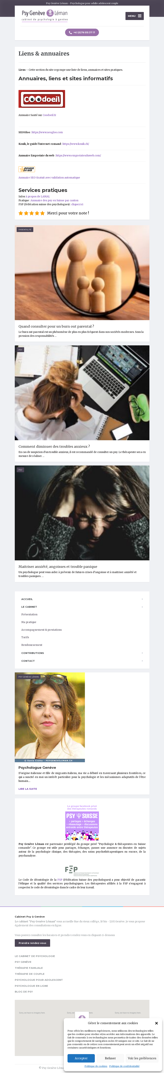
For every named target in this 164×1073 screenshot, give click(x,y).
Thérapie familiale (29, 967)
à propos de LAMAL (38, 196)
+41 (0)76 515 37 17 (82, 33)
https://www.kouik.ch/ (76, 144)
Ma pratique (28, 622)
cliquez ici (77, 204)
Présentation (29, 614)
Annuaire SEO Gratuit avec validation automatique (49, 177)
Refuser (110, 1058)
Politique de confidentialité (124, 1066)
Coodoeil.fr (49, 115)
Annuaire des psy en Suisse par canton (54, 200)
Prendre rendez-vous (32, 943)
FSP (59, 879)
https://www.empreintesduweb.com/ (78, 155)
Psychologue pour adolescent (39, 979)
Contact (28, 660)
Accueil (27, 599)
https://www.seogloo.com (47, 132)
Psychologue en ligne (31, 985)
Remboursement (31, 645)
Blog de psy (24, 991)
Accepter (81, 1058)
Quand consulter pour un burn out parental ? (56, 326)
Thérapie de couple (30, 973)
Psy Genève (23, 961)
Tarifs (25, 637)
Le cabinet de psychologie (35, 956)
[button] (156, 1023)
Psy (20, 350)
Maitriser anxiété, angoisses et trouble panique (58, 566)
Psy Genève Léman (29, 677)
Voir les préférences (142, 1058)
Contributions (32, 652)
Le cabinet (29, 606)
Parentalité (25, 229)
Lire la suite (28, 788)
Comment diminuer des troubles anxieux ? (54, 446)
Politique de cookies (96, 1066)
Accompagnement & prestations (41, 629)
